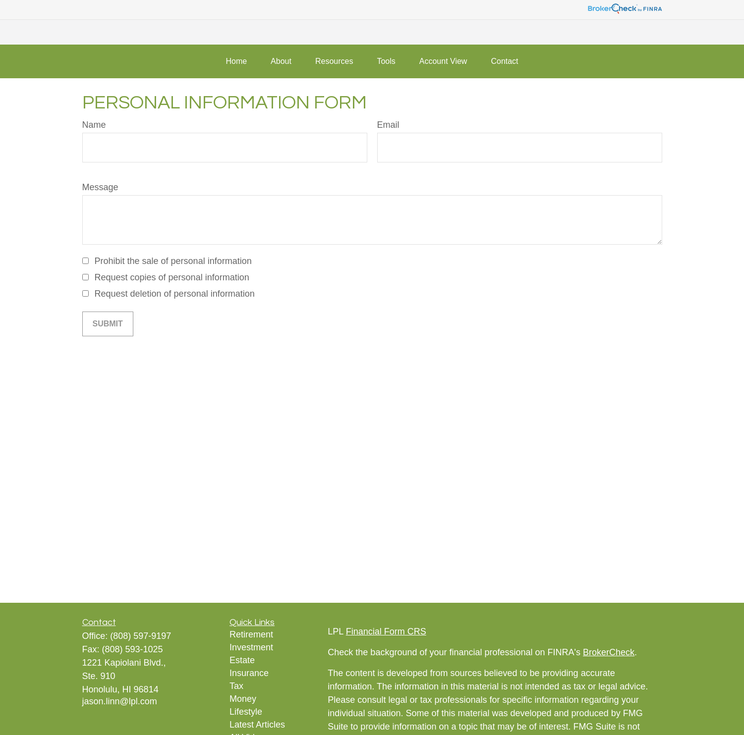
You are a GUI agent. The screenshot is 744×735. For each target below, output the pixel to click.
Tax (236, 686)
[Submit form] (107, 324)
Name (94, 125)
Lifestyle (245, 712)
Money (242, 699)
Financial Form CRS (386, 631)
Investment (251, 647)
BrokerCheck (608, 652)
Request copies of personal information (172, 277)
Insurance (249, 673)
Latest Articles (257, 725)
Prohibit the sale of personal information (173, 261)
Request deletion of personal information (175, 294)
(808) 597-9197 (140, 636)
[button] (236, 61)
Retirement (251, 634)
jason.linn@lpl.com (119, 701)
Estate (242, 660)
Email (388, 125)
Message (100, 187)
